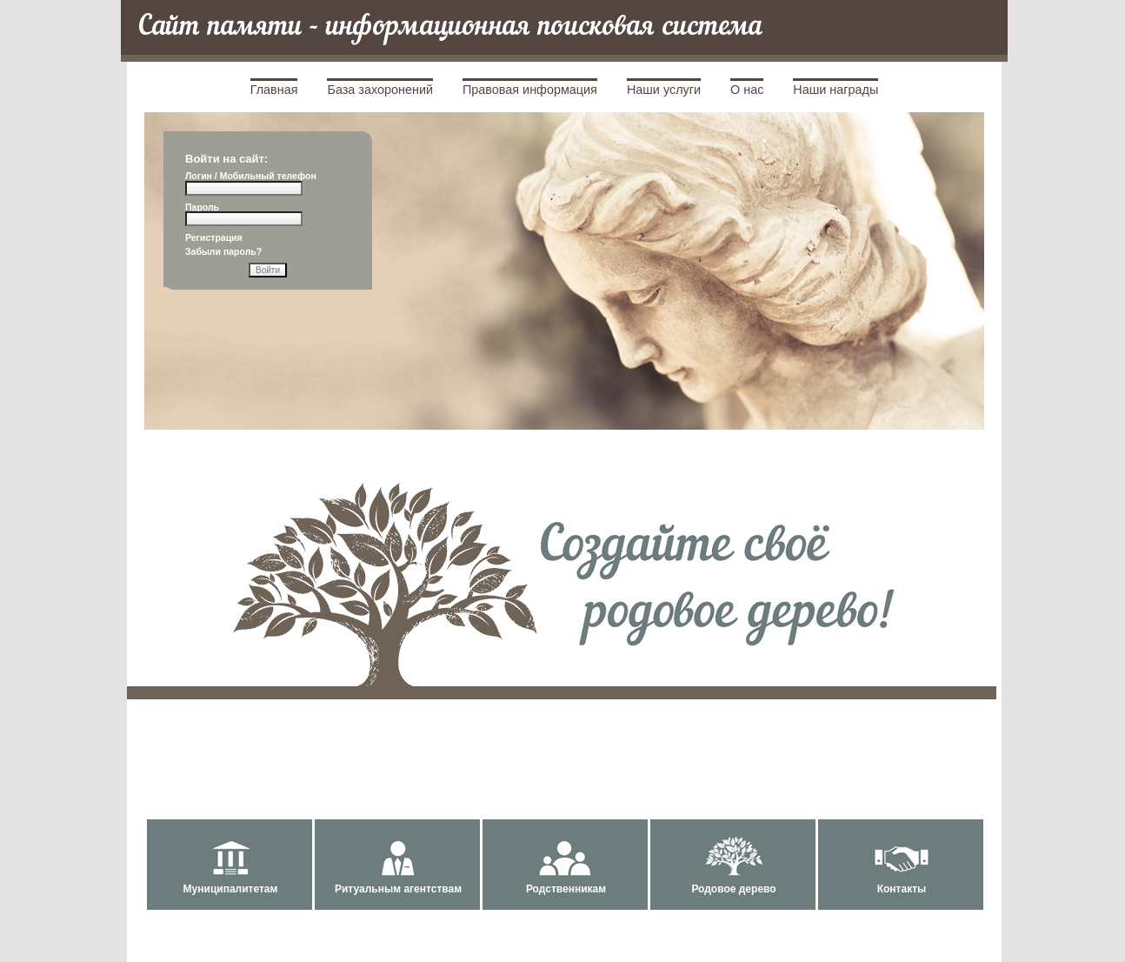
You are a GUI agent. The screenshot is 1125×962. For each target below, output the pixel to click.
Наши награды (835, 90)
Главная (274, 90)
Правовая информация (530, 90)
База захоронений (380, 90)
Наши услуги (664, 90)
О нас (746, 90)
